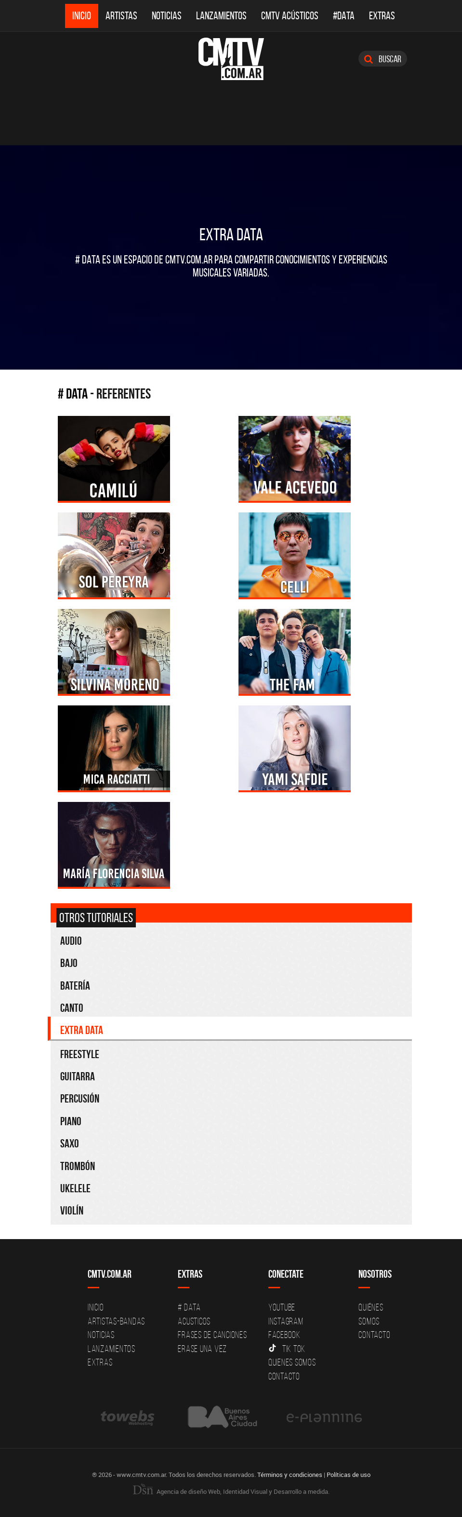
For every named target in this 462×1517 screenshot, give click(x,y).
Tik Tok (286, 1348)
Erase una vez (202, 1348)
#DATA (344, 16)
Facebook (284, 1334)
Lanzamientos (221, 16)
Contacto (284, 1376)
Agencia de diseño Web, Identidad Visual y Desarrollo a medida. (231, 1491)
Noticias (167, 16)
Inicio (81, 16)
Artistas (121, 16)
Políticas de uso (348, 1474)
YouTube (281, 1307)
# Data (73, 393)
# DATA (189, 1307)
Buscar (382, 59)
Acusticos (194, 1321)
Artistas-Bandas (116, 1321)
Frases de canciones (212, 1334)
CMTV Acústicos (289, 16)
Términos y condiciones (289, 1474)
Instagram (286, 1321)
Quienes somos (292, 1362)
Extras (382, 16)
